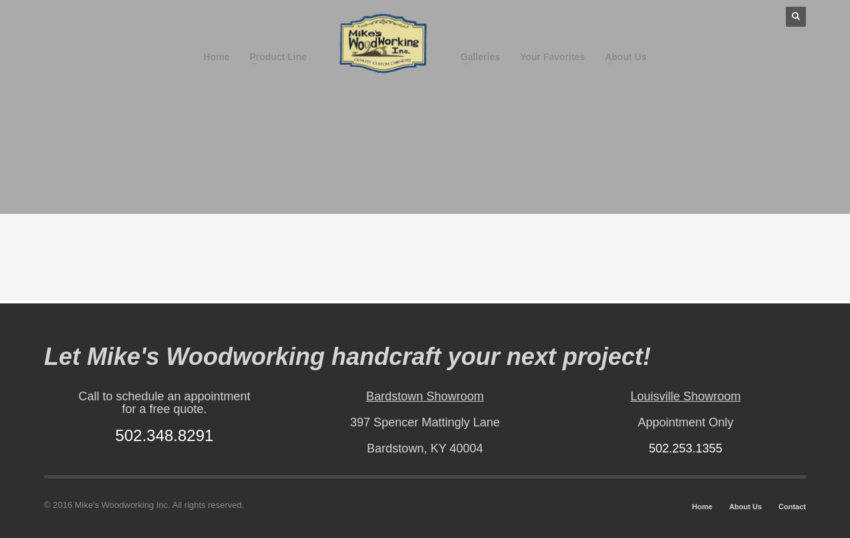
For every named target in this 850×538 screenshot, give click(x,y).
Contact (792, 507)
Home (702, 507)
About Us (745, 507)
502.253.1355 (685, 448)
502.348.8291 (165, 435)
